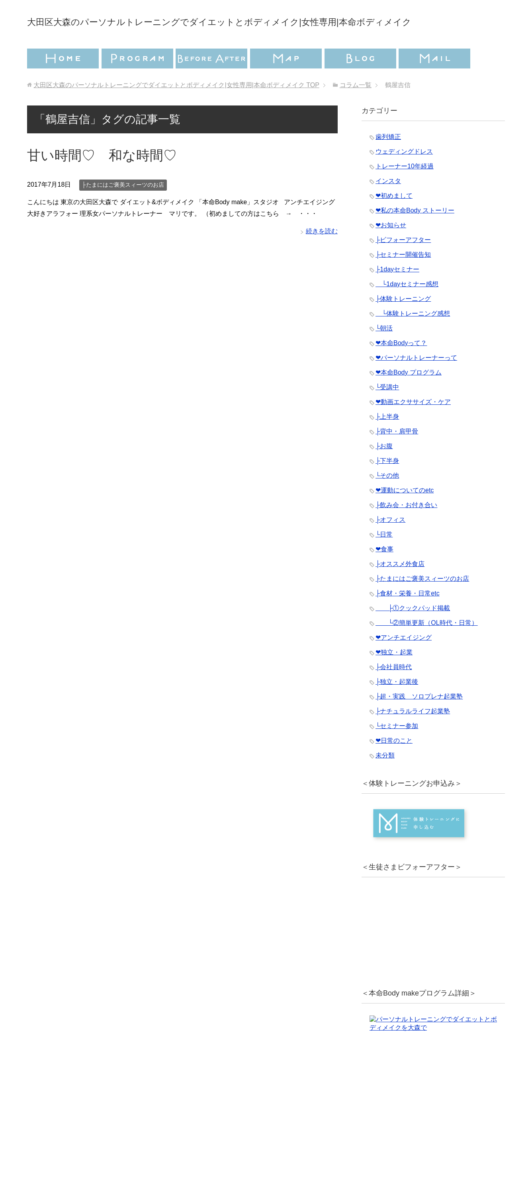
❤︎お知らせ (391, 247)
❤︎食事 (384, 571)
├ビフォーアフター (403, 262)
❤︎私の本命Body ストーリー (415, 232)
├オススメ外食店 (400, 586)
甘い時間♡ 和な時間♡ (102, 177)
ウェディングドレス (404, 173)
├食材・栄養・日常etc (408, 615)
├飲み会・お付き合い (406, 527)
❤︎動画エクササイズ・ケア (413, 424)
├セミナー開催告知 (403, 276)
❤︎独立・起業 (394, 674)
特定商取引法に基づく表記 (314, 1143)
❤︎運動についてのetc (405, 512)
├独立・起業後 (397, 704)
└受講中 (387, 409)
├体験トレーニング (403, 321)
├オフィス (390, 542)
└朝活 (384, 350)
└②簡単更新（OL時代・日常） (427, 645)
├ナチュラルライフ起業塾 (413, 733)
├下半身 (387, 483)
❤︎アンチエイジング (404, 659)
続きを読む (322, 253)
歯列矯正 (388, 159)
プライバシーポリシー (217, 1143)
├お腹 (384, 468)
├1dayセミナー (397, 291)
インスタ (388, 203)
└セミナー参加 (397, 748)
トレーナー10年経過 (405, 188)
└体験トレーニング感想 (413, 335)
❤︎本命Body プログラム (409, 394)
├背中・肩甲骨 (397, 453)
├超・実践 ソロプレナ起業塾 (419, 718)
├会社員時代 (394, 689)
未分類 (385, 777)
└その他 (387, 497)
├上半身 (387, 438)
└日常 (384, 556)
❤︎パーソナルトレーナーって (416, 380)
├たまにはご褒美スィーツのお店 (123, 207)
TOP (176, 107)
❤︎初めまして (394, 218)
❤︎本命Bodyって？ (401, 365)
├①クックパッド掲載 (413, 630)
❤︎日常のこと (394, 762)
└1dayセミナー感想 (407, 306)
